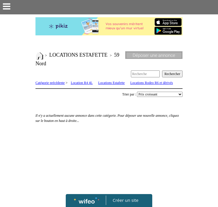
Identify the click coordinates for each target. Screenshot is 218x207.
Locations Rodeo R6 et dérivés (151, 83)
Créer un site (125, 200)
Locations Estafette (111, 83)
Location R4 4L (82, 83)
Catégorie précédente (50, 83)
